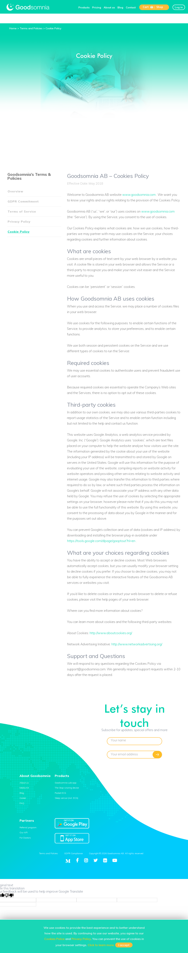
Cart (148, 7)
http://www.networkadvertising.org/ (136, 644)
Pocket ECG (60, 793)
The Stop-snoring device (67, 787)
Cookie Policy (19, 231)
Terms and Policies (48, 853)
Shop (159, 7)
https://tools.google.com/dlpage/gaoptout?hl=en (101, 541)
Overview (15, 191)
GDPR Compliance (73, 853)
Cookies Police (54, 939)
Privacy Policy (19, 221)
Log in (179, 7)
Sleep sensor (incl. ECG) (66, 798)
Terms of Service (22, 211)
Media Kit (24, 787)
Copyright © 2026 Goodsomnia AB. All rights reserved (116, 853)
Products (84, 7)
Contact (131, 7)
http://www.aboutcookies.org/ (111, 633)
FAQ (22, 803)
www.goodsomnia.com (139, 195)
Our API (24, 832)
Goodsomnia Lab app (65, 782)
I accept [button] (123, 945)
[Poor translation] (9, 895)
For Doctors (25, 837)
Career (23, 798)
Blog (120, 7)
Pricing (96, 7)
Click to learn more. (101, 945)
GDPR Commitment (23, 201)
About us (109, 7)
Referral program (28, 827)
